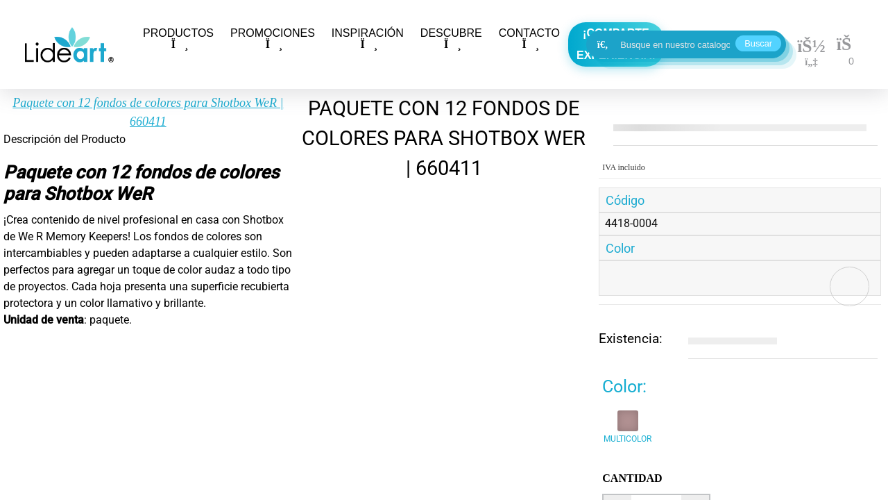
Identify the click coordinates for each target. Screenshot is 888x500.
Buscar (758, 43)
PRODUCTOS (178, 38)
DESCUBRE (451, 38)
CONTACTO (529, 38)
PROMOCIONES (272, 38)
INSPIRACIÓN (368, 38)
